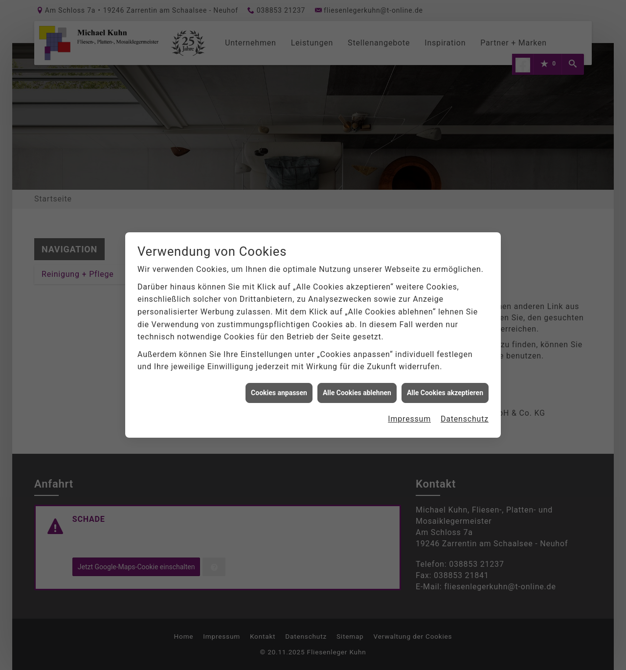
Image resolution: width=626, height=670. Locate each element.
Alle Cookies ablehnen (357, 386)
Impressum (409, 413)
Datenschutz (465, 413)
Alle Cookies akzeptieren (445, 386)
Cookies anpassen (279, 386)
